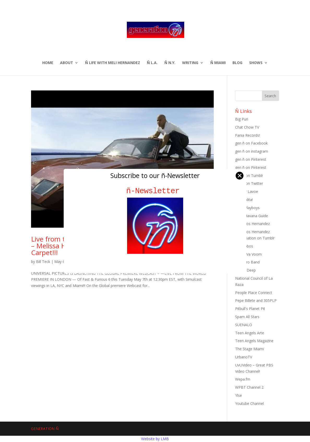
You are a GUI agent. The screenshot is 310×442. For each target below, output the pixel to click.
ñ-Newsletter (155, 191)
